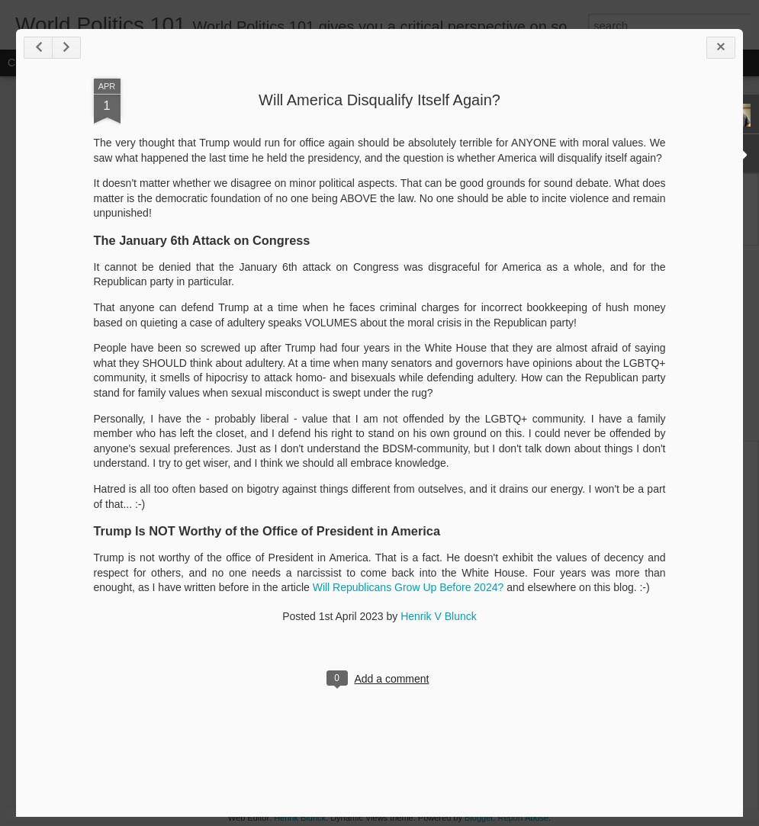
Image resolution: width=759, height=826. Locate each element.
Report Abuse (522, 817)
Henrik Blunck (300, 817)
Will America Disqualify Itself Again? (379, 100)
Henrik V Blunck (438, 616)
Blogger (479, 817)
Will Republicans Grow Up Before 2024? (408, 587)
